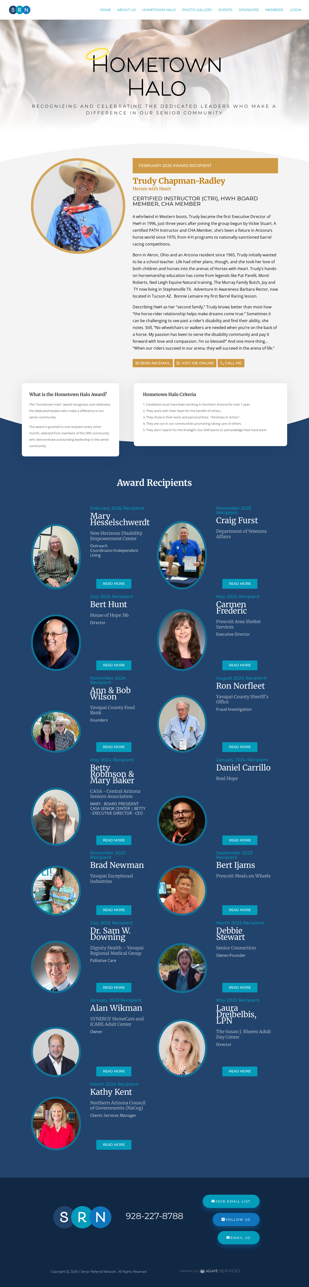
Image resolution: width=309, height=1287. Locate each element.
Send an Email (155, 363)
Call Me (233, 363)
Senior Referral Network (98, 1271)
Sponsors (249, 10)
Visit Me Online (198, 363)
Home (105, 10)
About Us (126, 10)
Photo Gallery (197, 10)
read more (114, 583)
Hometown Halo (159, 10)
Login (295, 10)
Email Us (241, 1238)
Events (225, 10)
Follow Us (238, 1219)
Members (274, 10)
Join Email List (233, 1201)
